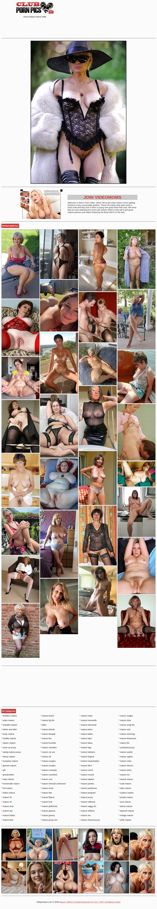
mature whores (126, 765)
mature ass (7, 811)
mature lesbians (87, 752)
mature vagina (126, 756)
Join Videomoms (102, 197)
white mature (125, 820)
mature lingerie (87, 756)
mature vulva (125, 761)
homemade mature (10, 784)
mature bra (46, 738)
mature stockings (127, 734)
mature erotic (47, 788)
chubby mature (8, 738)
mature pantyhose (88, 788)
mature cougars (48, 761)
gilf (3, 770)
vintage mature (126, 815)
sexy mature (125, 802)
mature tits (124, 743)
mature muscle (87, 775)
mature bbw (7, 820)
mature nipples (87, 779)
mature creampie (49, 770)
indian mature (8, 793)
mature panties (87, 784)
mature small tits (127, 725)
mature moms (86, 770)
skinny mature (126, 806)
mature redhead (87, 802)
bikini (43, 725)
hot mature (6, 788)
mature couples (48, 765)
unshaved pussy (127, 747)
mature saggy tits (88, 806)
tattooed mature (126, 811)
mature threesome (127, 738)
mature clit (46, 756)
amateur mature (9, 716)
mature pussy (86, 797)
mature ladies (86, 734)
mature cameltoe (49, 747)
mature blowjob (48, 734)
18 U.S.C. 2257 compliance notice (105, 902)
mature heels (86, 716)
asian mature (7, 720)
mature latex (86, 738)
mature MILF (86, 765)
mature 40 (6, 802)
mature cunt (46, 779)
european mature (9, 761)
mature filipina (47, 797)
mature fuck (46, 802)
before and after (9, 729)
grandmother (7, 775)
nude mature (125, 784)
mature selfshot (87, 811)
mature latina (86, 743)
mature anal (7, 806)
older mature (125, 788)
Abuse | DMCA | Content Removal (75, 902)
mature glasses (48, 811)
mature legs (85, 747)
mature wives (125, 770)
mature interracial (88, 725)
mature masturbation (89, 761)
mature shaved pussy (90, 820)
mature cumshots (49, 775)
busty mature (7, 734)
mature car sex (48, 752)
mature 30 (6, 797)
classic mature (8, 743)
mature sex (85, 815)
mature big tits (47, 720)
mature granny (48, 815)
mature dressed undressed (53, 784)
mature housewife (88, 720)
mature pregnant (88, 793)
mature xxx (124, 775)
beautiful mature (9, 725)
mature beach (47, 716)
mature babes (8, 815)
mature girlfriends (49, 806)
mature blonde (48, 729)
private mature (126, 797)
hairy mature (7, 779)
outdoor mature (126, 793)
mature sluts (125, 720)
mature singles (126, 716)
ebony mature (8, 756)
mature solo (125, 729)
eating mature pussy (11, 752)
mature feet (46, 793)
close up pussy (8, 747)
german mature (8, 765)
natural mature (126, 779)
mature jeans (86, 729)
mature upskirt (126, 752)
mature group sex (49, 820)
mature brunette (48, 743)
